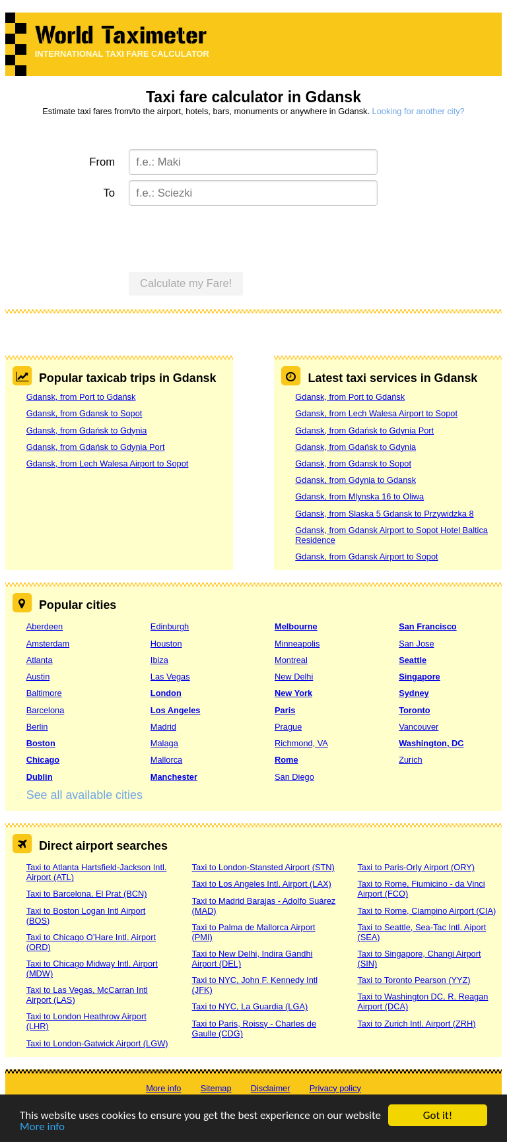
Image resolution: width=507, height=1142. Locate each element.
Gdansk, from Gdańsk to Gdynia (86, 430)
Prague (288, 727)
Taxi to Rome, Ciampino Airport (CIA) (426, 911)
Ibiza (159, 660)
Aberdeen (44, 626)
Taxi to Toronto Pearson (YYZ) (413, 980)
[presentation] (229, 237)
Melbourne (296, 626)
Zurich (410, 760)
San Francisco (427, 626)
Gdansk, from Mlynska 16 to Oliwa (359, 496)
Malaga (164, 743)
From (102, 162)
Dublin (39, 777)
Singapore (419, 677)
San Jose (416, 644)
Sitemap (216, 1088)
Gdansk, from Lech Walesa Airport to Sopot (107, 463)
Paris (285, 710)
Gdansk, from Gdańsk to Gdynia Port (95, 447)
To (110, 193)
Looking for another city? (418, 111)
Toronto (414, 710)
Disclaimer (270, 1088)
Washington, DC (431, 743)
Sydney (414, 693)
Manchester (174, 777)
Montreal (291, 660)
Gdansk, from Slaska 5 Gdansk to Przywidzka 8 (384, 514)
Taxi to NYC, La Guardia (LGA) (250, 1006)
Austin (38, 677)
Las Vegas (170, 677)
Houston (166, 644)
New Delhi (294, 677)
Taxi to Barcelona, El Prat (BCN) (86, 894)
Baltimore (44, 693)
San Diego (294, 777)
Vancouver (418, 727)
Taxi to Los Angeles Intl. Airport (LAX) (261, 884)
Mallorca (166, 760)
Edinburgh (170, 626)
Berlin (37, 727)
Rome (286, 760)
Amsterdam (47, 644)
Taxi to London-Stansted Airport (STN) (263, 867)
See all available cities (84, 795)
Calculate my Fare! (186, 283)
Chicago (42, 760)
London (166, 693)
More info (42, 1127)
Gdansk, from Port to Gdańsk (81, 397)
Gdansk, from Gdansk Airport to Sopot (366, 556)
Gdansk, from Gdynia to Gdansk (355, 480)
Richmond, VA (301, 743)
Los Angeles (176, 710)
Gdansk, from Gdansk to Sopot (84, 413)
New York (293, 693)
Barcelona (45, 710)
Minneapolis (297, 644)
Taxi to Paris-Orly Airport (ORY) (416, 867)
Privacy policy (335, 1088)
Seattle (412, 660)
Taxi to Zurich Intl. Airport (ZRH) (416, 1024)
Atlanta (39, 660)
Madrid (163, 727)
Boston (40, 743)
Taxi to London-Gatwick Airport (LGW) (97, 1043)
